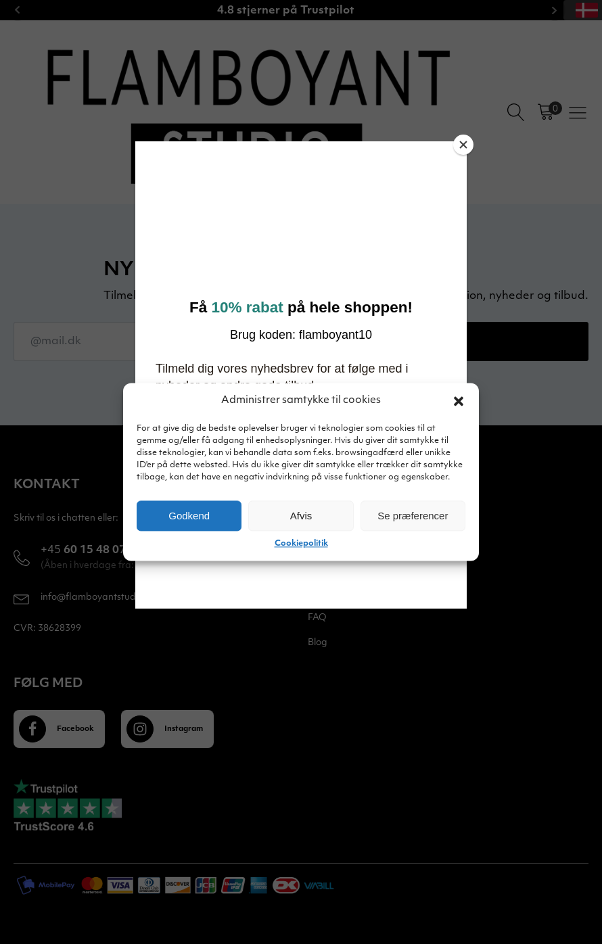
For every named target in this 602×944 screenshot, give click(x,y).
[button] (458, 401)
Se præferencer (412, 515)
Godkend (189, 515)
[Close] (463, 145)
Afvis (301, 515)
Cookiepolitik (301, 544)
